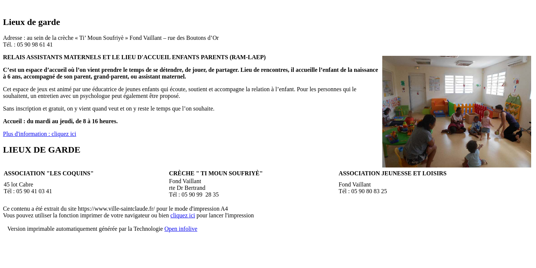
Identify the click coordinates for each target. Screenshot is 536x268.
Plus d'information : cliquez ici (39, 134)
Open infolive (181, 229)
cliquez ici (182, 215)
